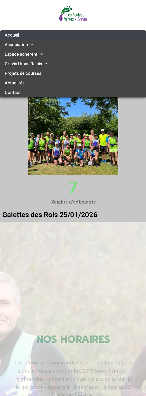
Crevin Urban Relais (26, 64)
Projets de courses (23, 73)
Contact (13, 92)
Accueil (12, 35)
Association (19, 45)
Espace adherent (24, 54)
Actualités (15, 82)
